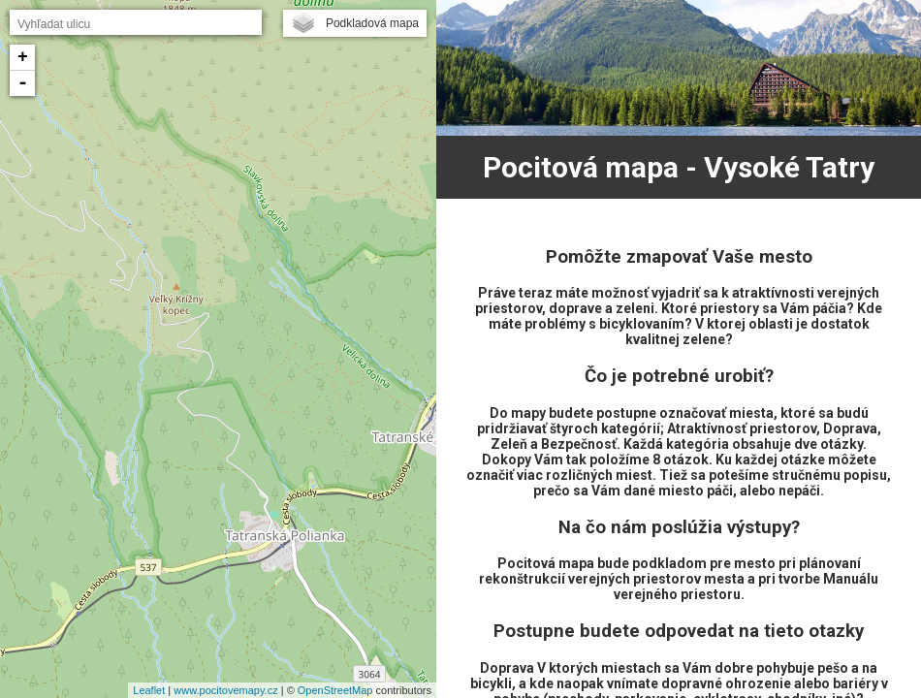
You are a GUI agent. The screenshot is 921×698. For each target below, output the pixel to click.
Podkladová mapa (372, 23)
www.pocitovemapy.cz (225, 690)
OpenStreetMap (335, 690)
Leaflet (149, 690)
